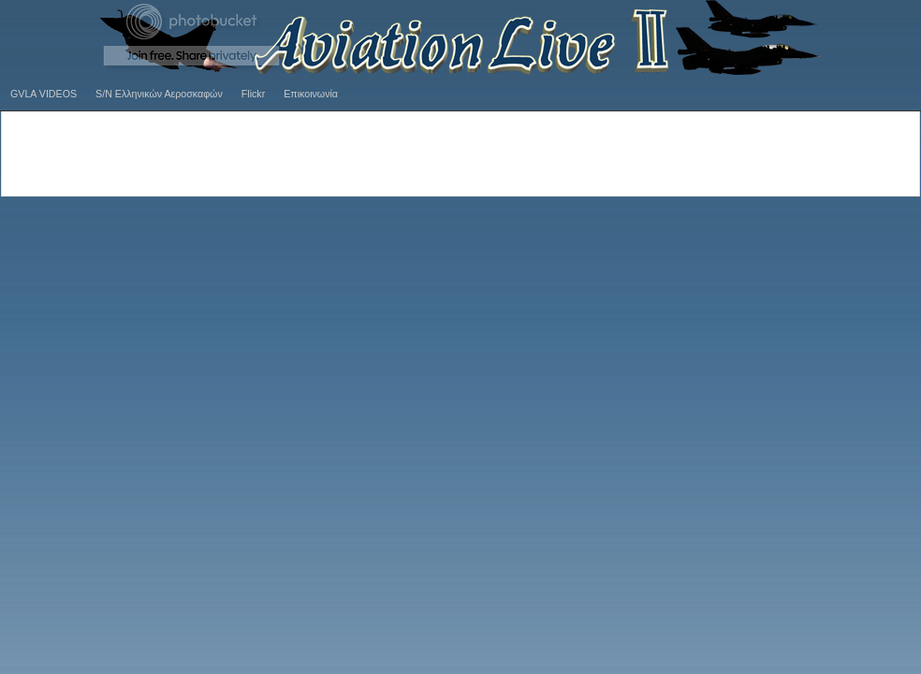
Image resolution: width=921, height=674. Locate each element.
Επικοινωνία (311, 93)
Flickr (253, 93)
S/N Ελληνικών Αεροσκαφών (159, 93)
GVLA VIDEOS (43, 93)
